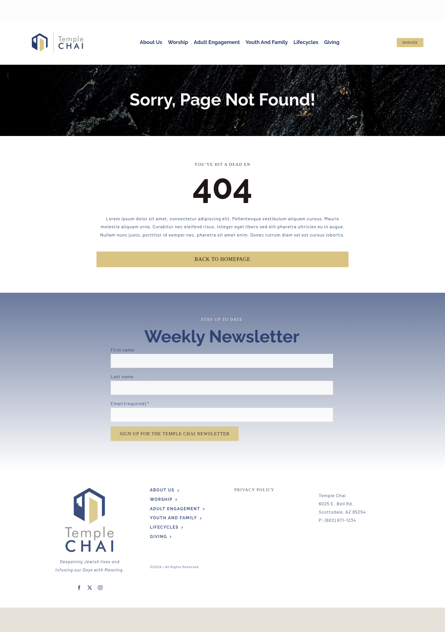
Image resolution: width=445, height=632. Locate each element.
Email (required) (127, 403)
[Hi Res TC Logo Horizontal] (57, 34)
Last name (119, 376)
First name (120, 349)
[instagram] (100, 585)
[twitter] (89, 585)
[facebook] (79, 585)
